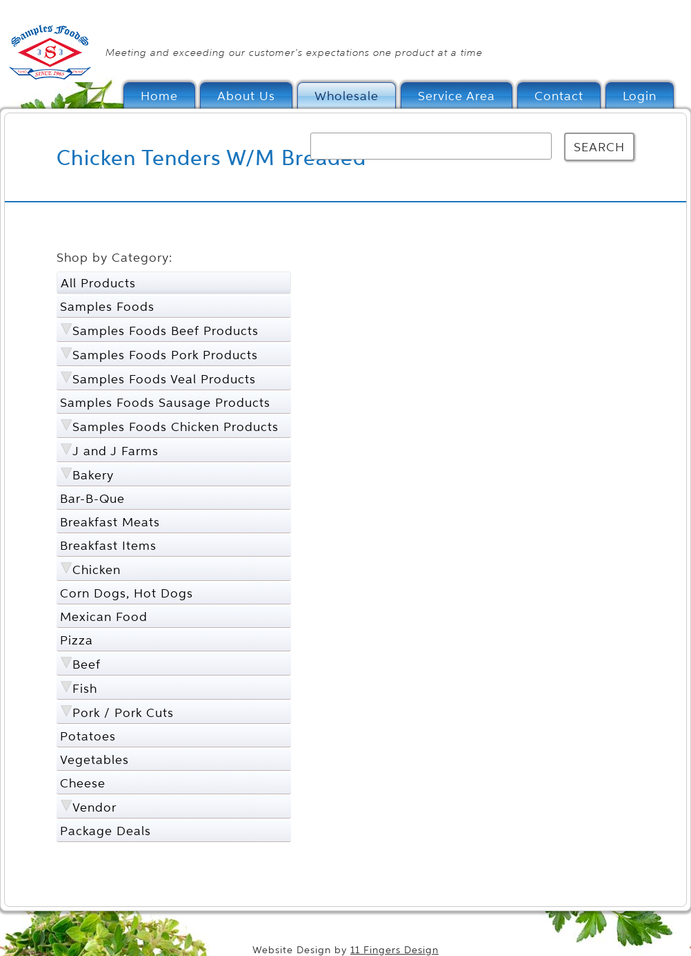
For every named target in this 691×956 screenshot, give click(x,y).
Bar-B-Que (92, 498)
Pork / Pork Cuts (123, 712)
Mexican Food (104, 616)
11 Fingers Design (394, 950)
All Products (98, 283)
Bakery (93, 475)
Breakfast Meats (110, 522)
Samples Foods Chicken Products (175, 426)
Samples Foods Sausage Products (165, 402)
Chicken (96, 569)
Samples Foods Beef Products (165, 330)
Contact (558, 95)
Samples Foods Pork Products (165, 354)
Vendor (94, 807)
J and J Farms (115, 450)
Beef (86, 664)
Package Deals (105, 830)
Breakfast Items (108, 545)
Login (640, 95)
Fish (84, 688)
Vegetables (94, 759)
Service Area (456, 95)
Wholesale (346, 95)
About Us (246, 95)
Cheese (83, 783)
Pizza (76, 640)
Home (159, 95)
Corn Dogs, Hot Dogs (126, 593)
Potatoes (88, 736)
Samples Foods (107, 306)
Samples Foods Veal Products (164, 379)
